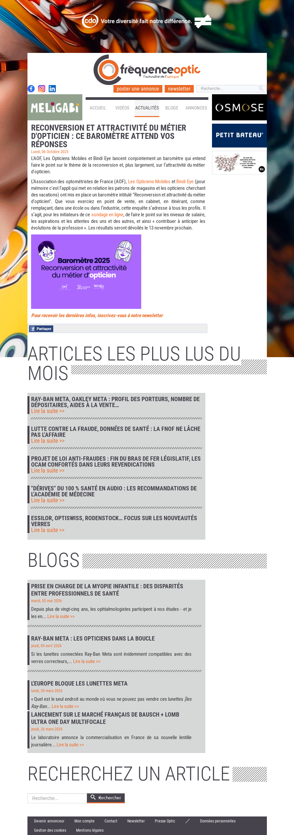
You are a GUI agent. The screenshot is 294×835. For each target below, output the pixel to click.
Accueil (98, 107)
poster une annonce (138, 89)
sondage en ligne (107, 215)
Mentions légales (90, 830)
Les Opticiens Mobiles (149, 182)
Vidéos (122, 107)
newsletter (179, 89)
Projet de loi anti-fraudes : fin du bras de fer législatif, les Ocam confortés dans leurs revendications (116, 462)
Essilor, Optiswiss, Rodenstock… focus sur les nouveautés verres (114, 521)
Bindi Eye (184, 182)
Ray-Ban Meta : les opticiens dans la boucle (93, 638)
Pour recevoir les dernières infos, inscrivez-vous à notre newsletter (97, 315)
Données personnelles (217, 821)
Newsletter (136, 821)
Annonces (196, 107)
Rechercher (27, 793)
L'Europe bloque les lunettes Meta (79, 683)
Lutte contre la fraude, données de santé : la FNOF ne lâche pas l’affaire (115, 432)
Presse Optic (165, 821)
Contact (111, 821)
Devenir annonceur (49, 821)
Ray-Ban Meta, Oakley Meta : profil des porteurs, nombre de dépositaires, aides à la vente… (115, 402)
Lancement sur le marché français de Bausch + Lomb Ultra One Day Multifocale (105, 718)
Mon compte (84, 821)
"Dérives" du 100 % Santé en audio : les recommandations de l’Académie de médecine (114, 491)
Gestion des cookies (50, 830)
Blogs (171, 107)
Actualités (147, 107)
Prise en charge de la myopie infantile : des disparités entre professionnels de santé (107, 590)
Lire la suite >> (47, 411)
